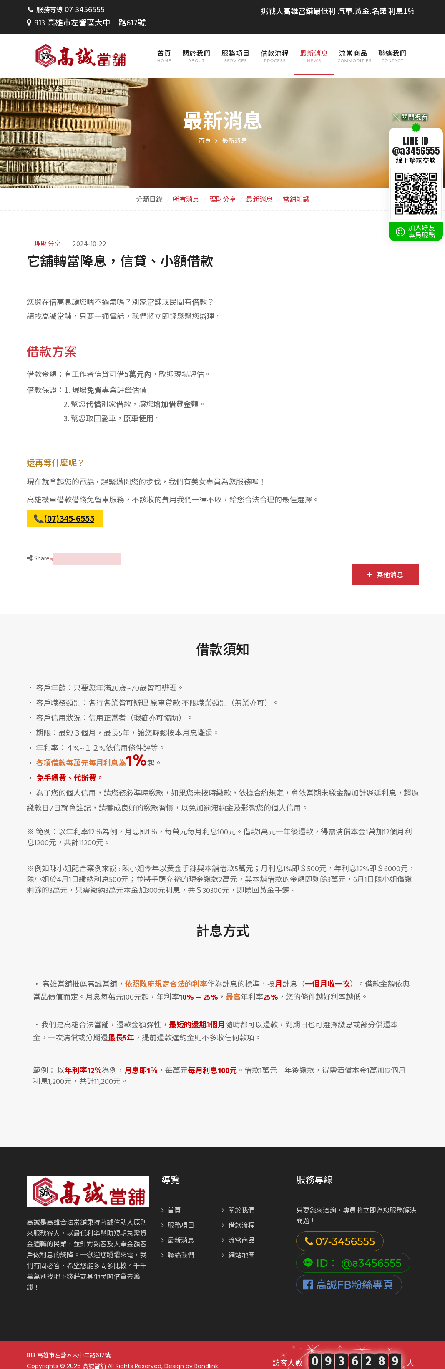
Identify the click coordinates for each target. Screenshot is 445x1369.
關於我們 (196, 40)
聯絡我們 (392, 40)
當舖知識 (296, 186)
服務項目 (235, 40)
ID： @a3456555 (352, 1249)
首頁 (164, 40)
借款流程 (275, 40)
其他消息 (385, 561)
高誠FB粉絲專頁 (348, 1271)
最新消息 (314, 40)
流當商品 (353, 40)
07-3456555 (83, 10)
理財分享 (222, 186)
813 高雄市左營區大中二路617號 (157, 10)
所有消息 (186, 186)
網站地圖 (238, 1242)
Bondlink (206, 1353)
